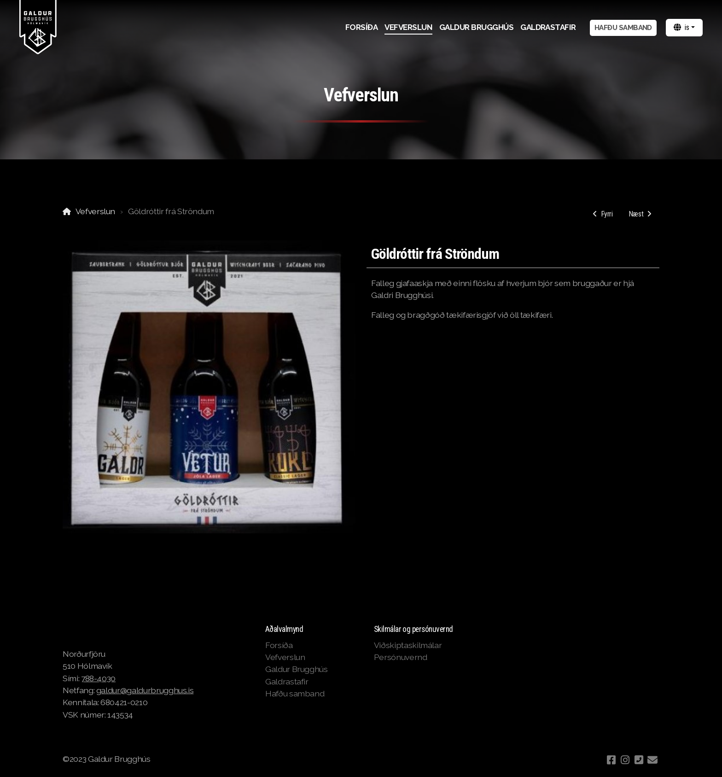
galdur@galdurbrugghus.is (145, 690)
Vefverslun (95, 211)
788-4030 (98, 678)
